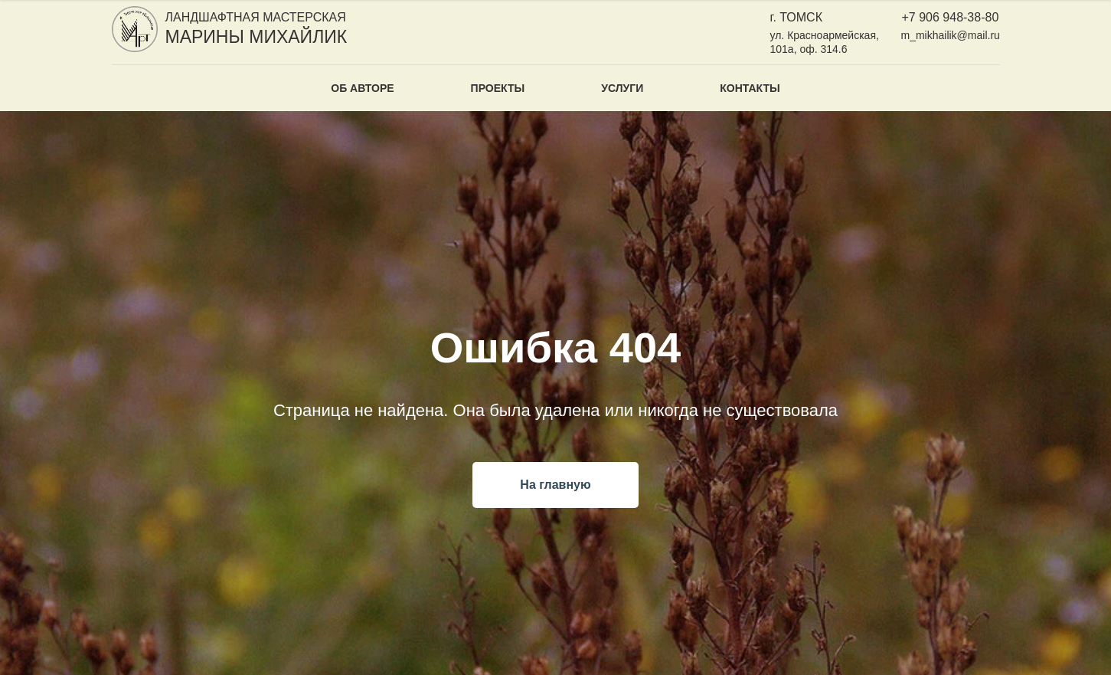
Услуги (622, 88)
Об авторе (362, 88)
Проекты (498, 88)
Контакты (749, 88)
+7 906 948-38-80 (950, 17)
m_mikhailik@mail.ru (950, 35)
